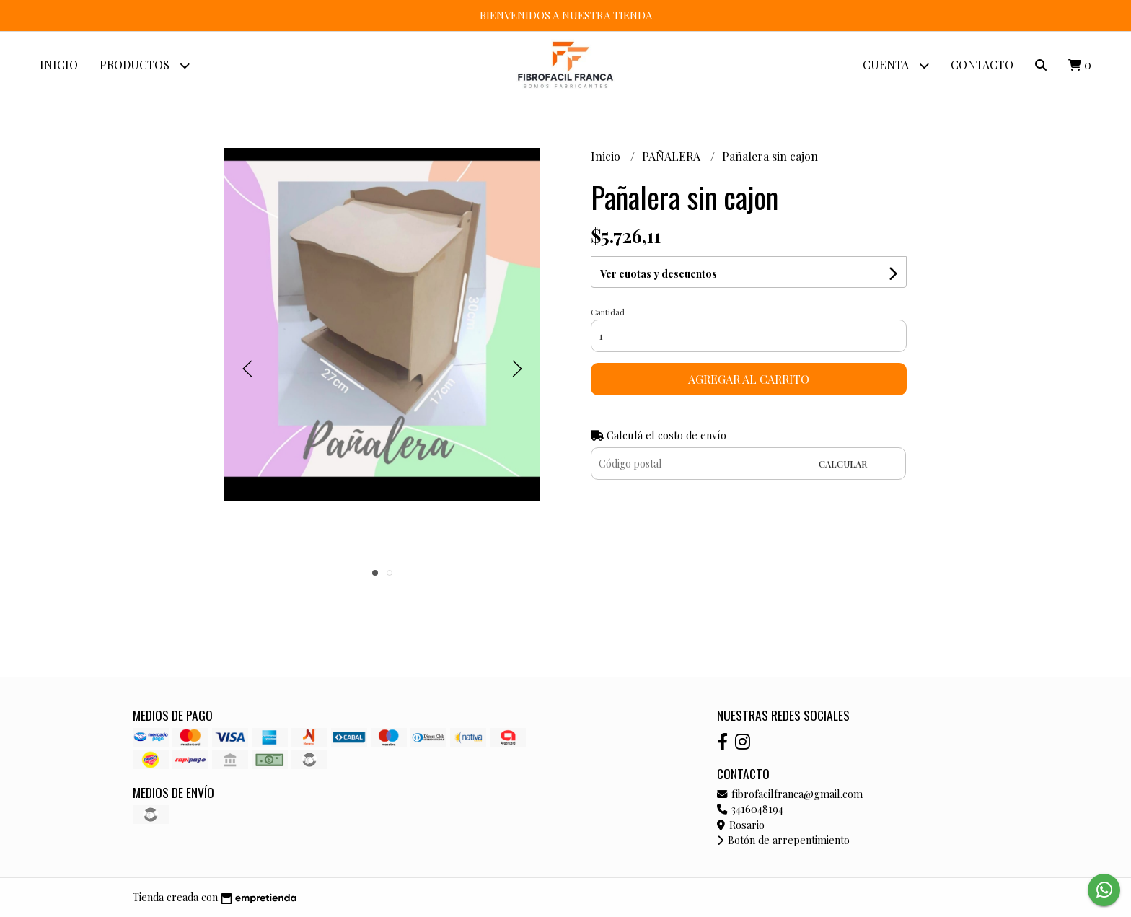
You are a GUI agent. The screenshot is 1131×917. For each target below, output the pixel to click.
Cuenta (896, 65)
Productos (145, 65)
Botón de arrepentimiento (783, 840)
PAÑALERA (672, 156)
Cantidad (608, 312)
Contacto (982, 64)
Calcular (843, 463)
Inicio (59, 64)
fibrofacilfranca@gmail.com (790, 793)
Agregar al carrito (748, 379)
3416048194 (750, 809)
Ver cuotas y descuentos (658, 274)
